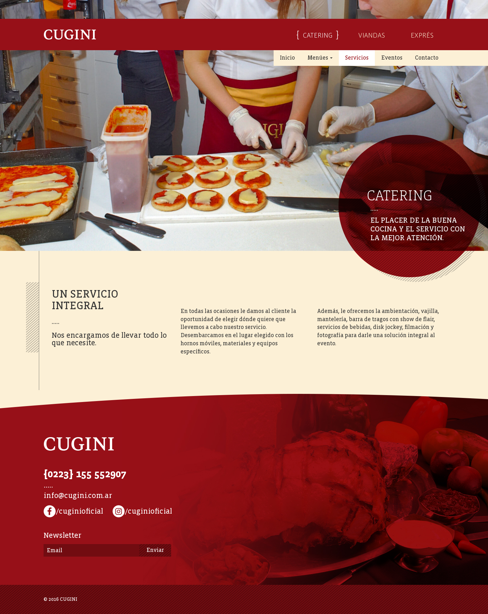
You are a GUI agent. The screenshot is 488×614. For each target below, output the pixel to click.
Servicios (357, 58)
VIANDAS (371, 34)
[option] (244, 125)
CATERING (317, 34)
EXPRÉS (422, 34)
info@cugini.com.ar (78, 496)
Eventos (391, 58)
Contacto (426, 58)
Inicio (287, 58)
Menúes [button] (320, 58)
